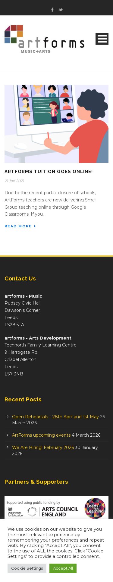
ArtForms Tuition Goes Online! (49, 171)
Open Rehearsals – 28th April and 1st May (55, 416)
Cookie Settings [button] (27, 568)
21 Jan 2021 (14, 181)
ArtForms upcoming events (41, 435)
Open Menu (102, 39)
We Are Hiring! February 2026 (43, 447)
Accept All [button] (63, 568)
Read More (20, 226)
